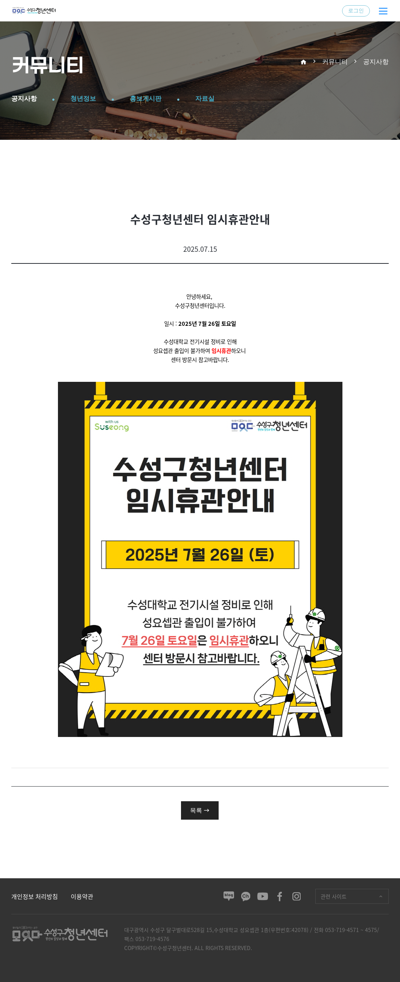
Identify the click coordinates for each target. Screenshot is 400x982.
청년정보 (90, 99)
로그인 (356, 11)
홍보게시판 (158, 99)
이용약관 (82, 896)
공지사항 (26, 99)
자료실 (222, 99)
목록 (200, 810)
